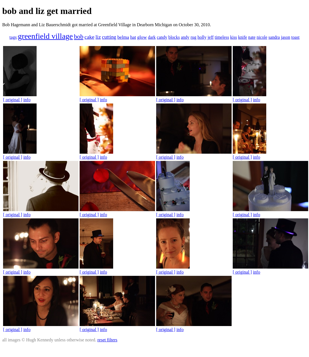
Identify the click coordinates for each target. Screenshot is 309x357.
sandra (274, 37)
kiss (233, 37)
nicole (261, 37)
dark (152, 37)
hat (133, 37)
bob (79, 36)
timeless (222, 37)
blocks (174, 37)
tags (13, 37)
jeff (210, 37)
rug (193, 37)
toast (295, 37)
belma (123, 37)
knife (242, 37)
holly (202, 37)
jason (285, 37)
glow (142, 37)
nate (251, 37)
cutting (109, 37)
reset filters (108, 339)
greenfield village (45, 36)
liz (98, 37)
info (26, 99)
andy (185, 37)
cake (89, 37)
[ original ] (12, 99)
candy (162, 37)
